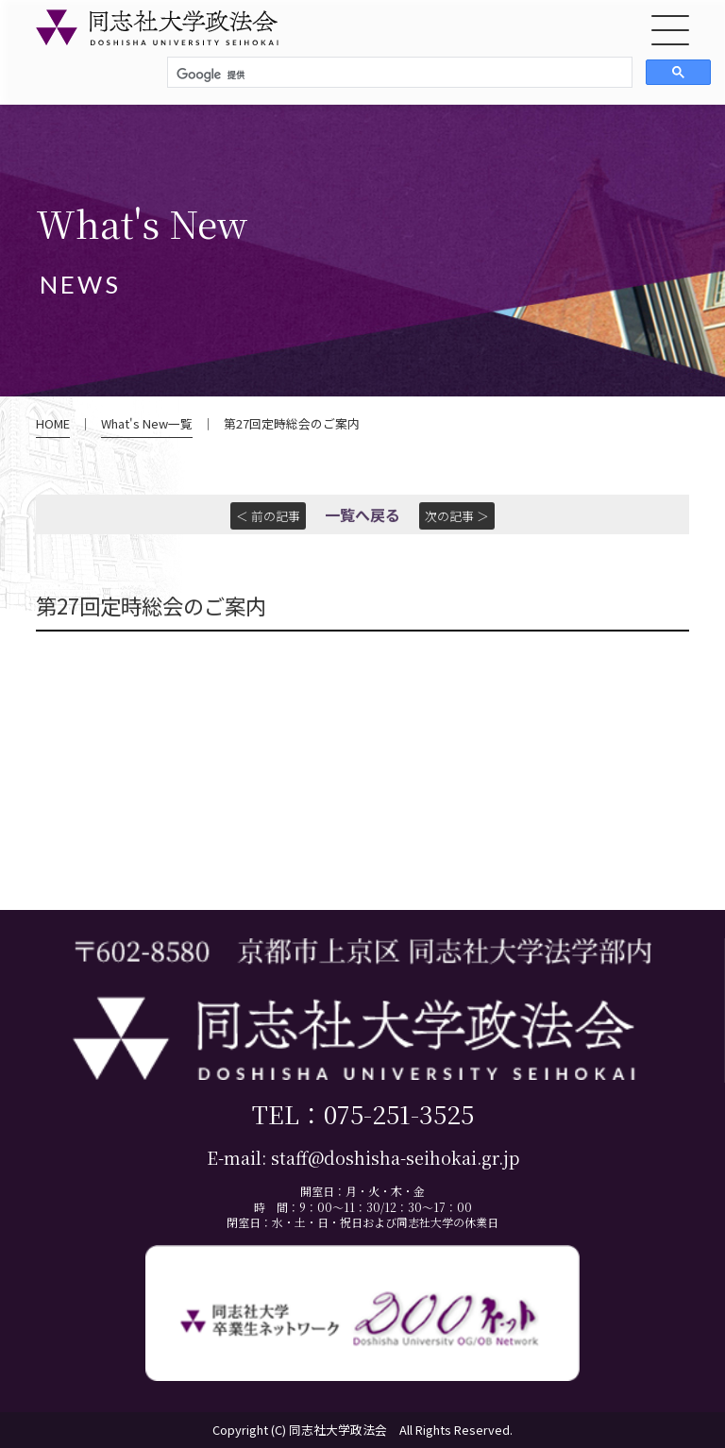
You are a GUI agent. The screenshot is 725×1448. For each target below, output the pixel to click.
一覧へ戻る (362, 514)
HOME (53, 423)
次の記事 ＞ (457, 516)
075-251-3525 (399, 1113)
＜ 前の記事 (268, 516)
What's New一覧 (147, 423)
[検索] (398, 74)
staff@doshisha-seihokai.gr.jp (395, 1158)
